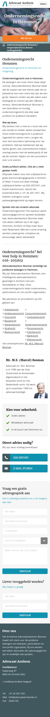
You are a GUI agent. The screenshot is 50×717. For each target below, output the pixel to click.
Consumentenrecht (35, 314)
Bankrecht (32, 336)
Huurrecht (10, 317)
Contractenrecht (36, 317)
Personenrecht (35, 329)
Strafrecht (10, 329)
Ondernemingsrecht (36, 325)
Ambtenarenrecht (14, 314)
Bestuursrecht (12, 332)
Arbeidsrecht (12, 310)
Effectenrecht (34, 340)
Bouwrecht (10, 321)
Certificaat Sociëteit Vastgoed (17, 682)
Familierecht (34, 332)
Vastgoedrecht (12, 325)
